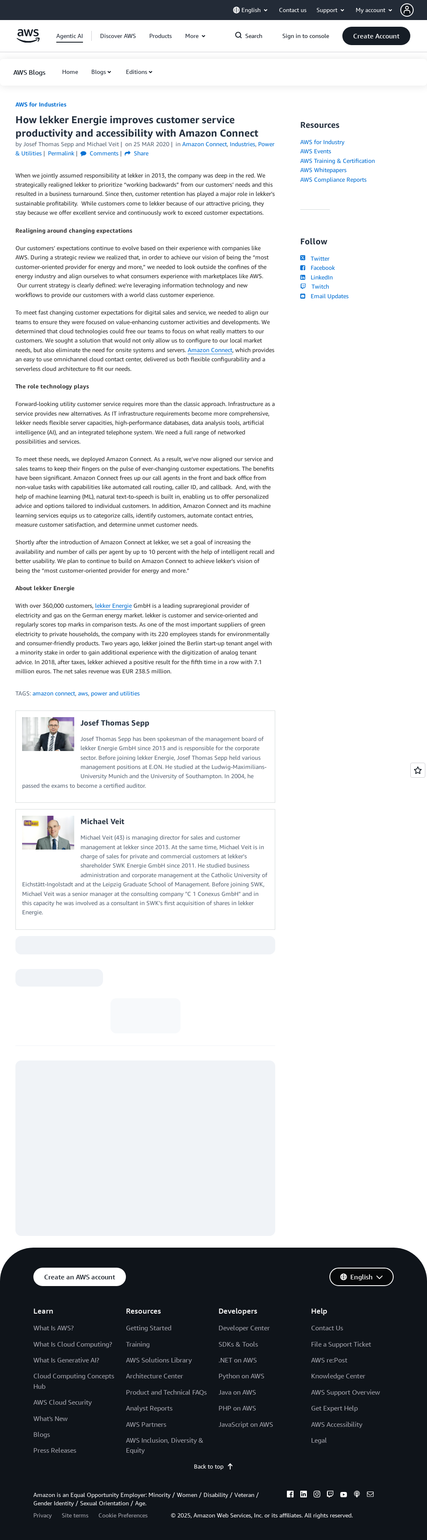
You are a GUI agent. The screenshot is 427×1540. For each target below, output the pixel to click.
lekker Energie (113, 605)
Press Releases (54, 1450)
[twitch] (330, 1495)
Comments (99, 153)
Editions (136, 71)
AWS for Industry (322, 141)
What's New (50, 1418)
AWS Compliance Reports (333, 179)
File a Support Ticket (341, 1344)
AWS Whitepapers (323, 169)
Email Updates (324, 295)
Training (138, 1344)
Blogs (98, 71)
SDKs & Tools (238, 1344)
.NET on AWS (238, 1360)
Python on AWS (241, 1376)
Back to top (214, 1466)
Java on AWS (237, 1392)
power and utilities (115, 693)
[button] (413, 10)
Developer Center (244, 1328)
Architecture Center (154, 1376)
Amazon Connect (210, 349)
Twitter (314, 258)
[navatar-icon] (407, 10)
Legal (319, 1440)
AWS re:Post (329, 1360)
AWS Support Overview (345, 1392)
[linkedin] (303, 1495)
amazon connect (54, 693)
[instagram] (317, 1495)
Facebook (317, 267)
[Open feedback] (417, 770)
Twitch (314, 286)
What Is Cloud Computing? (72, 1344)
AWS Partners (146, 1424)
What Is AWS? (53, 1328)
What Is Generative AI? (66, 1360)
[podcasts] (357, 1495)
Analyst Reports (149, 1408)
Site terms (75, 1515)
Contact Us (327, 1328)
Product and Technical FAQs (166, 1392)
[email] (370, 1495)
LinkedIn (316, 277)
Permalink (61, 153)
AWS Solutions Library (159, 1360)
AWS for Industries (40, 104)
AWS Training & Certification (337, 160)
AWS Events (315, 151)
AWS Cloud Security (62, 1402)
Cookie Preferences (123, 1515)
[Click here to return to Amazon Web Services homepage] (28, 40)
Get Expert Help (334, 1408)
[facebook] (290, 1495)
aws (83, 693)
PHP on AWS (237, 1408)
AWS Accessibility (336, 1424)
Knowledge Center (338, 1376)
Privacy (42, 1515)
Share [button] (136, 153)
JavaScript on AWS (246, 1424)
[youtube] (343, 1495)
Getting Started (148, 1328)
